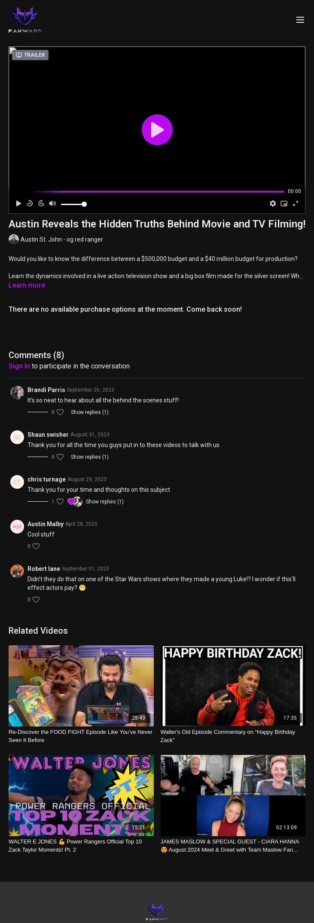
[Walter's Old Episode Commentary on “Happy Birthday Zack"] (233, 736)
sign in (19, 366)
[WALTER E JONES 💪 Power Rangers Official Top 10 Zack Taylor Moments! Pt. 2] (81, 845)
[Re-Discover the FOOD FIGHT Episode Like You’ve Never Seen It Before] (81, 736)
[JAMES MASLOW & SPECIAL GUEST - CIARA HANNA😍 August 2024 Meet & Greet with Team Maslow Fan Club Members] (233, 845)
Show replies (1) (90, 412)
